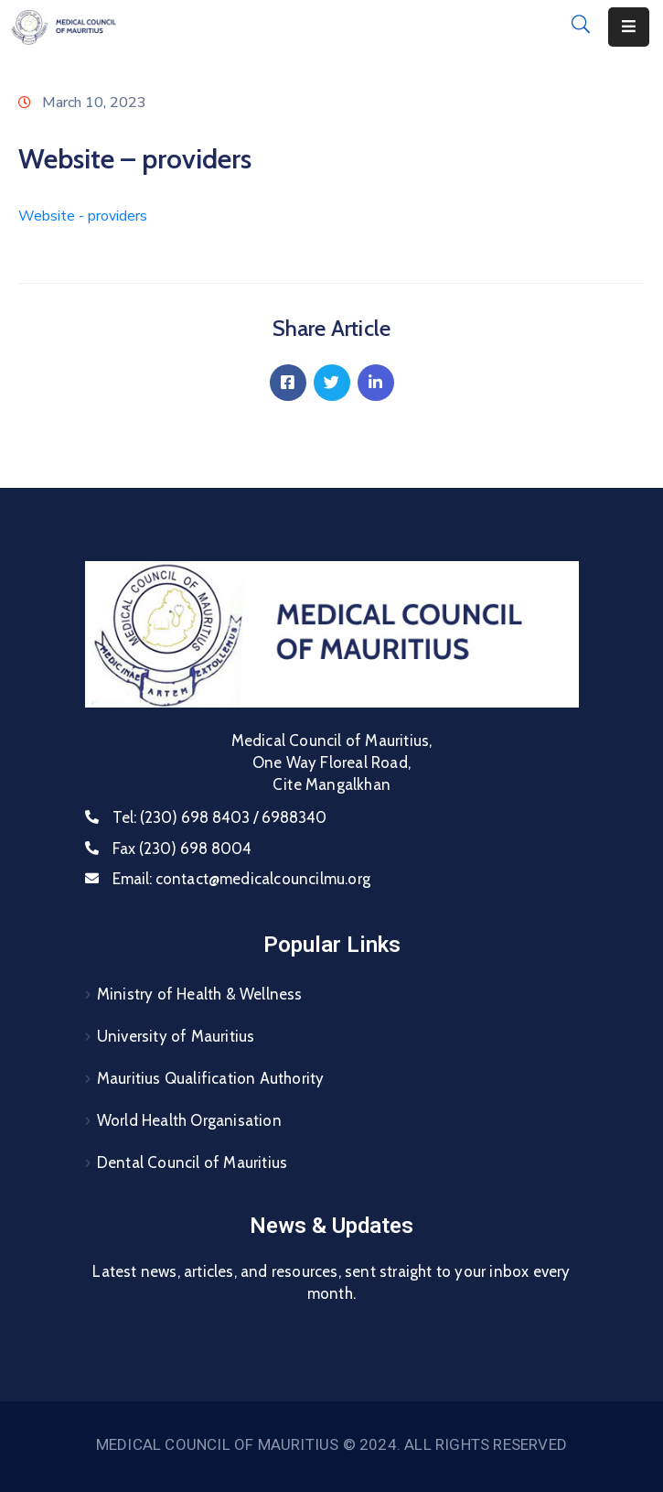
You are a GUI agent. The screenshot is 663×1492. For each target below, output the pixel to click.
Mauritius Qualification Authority (211, 1078)
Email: (241, 879)
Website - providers (82, 216)
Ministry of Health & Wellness (200, 994)
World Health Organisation (189, 1120)
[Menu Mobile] (628, 27)
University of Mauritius (176, 1036)
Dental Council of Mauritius (192, 1162)
